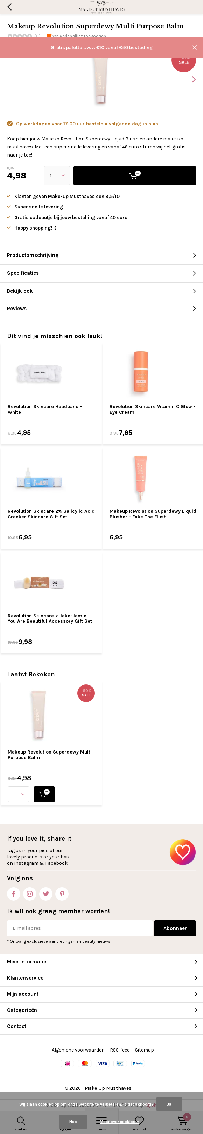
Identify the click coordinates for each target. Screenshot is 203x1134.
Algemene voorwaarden (78, 1050)
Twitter (45, 892)
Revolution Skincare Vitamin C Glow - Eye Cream (153, 409)
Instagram (29, 892)
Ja (169, 1104)
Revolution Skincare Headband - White (45, 409)
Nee (73, 1121)
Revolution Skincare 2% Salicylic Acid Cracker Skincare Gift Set (51, 514)
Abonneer (175, 928)
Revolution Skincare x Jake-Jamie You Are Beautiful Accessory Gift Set (50, 618)
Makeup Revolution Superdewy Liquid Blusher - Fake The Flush (153, 514)
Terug (9, 7)
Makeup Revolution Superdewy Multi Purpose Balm (50, 755)
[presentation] (189, 79)
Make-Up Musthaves (108, 1088)
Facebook (13, 892)
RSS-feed (120, 1050)
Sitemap (144, 1050)
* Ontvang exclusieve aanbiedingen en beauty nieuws (59, 941)
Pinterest (62, 892)
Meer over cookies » (119, 1121)
